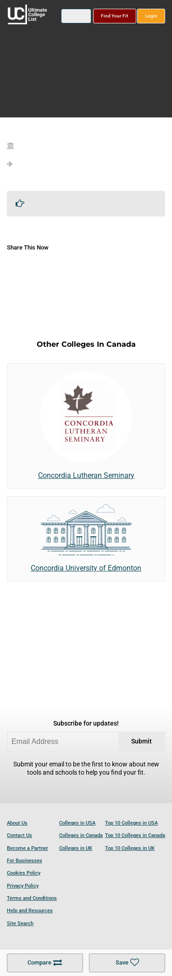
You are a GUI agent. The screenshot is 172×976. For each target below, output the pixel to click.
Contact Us (19, 835)
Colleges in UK (75, 848)
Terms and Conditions (32, 898)
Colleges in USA (77, 823)
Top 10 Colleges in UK (130, 848)
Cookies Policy (23, 873)
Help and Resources (30, 911)
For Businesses (24, 861)
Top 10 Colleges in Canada (135, 835)
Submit (141, 741)
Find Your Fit (114, 15)
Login (151, 15)
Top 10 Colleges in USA (131, 823)
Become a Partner (27, 848)
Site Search (20, 923)
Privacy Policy (23, 886)
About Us (17, 823)
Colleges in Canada (81, 835)
